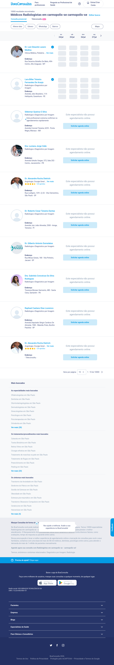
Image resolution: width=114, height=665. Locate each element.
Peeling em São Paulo (19, 467)
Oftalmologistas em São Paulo (23, 395)
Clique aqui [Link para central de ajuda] (26, 560)
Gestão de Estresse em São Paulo (24, 490)
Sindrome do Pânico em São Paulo (24, 486)
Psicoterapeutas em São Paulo (23, 419)
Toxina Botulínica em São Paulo (23, 443)
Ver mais (49, 53)
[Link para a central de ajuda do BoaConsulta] (79, 3)
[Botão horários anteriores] (54, 35)
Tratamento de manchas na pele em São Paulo (29, 455)
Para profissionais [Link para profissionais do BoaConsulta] (40, 4)
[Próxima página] (101, 372)
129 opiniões (41, 184)
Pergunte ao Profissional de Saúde (61, 4)
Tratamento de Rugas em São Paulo (25, 459)
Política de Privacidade (39, 659)
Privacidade (78, 659)
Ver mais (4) (16, 514)
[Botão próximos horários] (100, 35)
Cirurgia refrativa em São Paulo (23, 451)
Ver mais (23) (16, 471)
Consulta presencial (19, 20)
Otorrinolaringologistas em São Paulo (25, 403)
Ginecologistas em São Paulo (22, 411)
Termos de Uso (22, 659)
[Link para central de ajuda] (12, 560)
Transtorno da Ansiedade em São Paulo (26, 482)
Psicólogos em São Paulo (21, 415)
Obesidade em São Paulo (21, 494)
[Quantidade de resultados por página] (82, 372)
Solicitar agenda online (80, 126)
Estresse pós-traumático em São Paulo (26, 498)
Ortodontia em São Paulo (21, 423)
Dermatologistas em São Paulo (23, 407)
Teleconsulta (39, 20)
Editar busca (94, 15)
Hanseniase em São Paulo (21, 510)
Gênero (30, 26)
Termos (88, 659)
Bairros (55, 26)
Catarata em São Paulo (20, 439)
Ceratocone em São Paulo (21, 506)
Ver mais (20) (16, 427)
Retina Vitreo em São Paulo (21, 447)
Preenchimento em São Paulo (22, 463)
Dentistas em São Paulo (20, 399)
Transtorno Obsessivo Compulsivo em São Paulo (30, 502)
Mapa (97, 26)
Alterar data (17, 26)
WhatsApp (43, 26)
